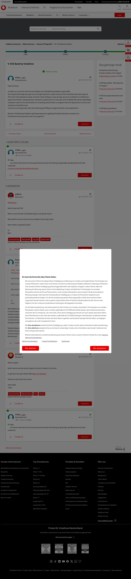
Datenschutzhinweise (30, 341)
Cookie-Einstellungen (49, 341)
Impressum (66, 341)
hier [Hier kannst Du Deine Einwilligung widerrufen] (57, 287)
